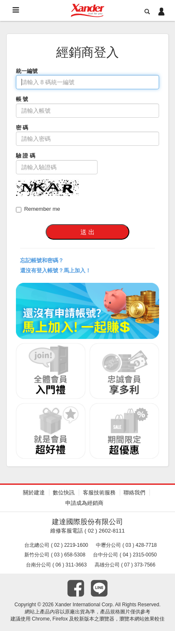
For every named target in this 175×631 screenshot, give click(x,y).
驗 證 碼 (25, 156)
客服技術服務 (99, 492)
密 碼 (22, 127)
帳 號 (22, 99)
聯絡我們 (134, 492)
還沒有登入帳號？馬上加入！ (55, 270)
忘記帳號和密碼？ (42, 260)
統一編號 (27, 71)
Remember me (38, 209)
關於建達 (34, 492)
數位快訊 (64, 492)
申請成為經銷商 (84, 503)
